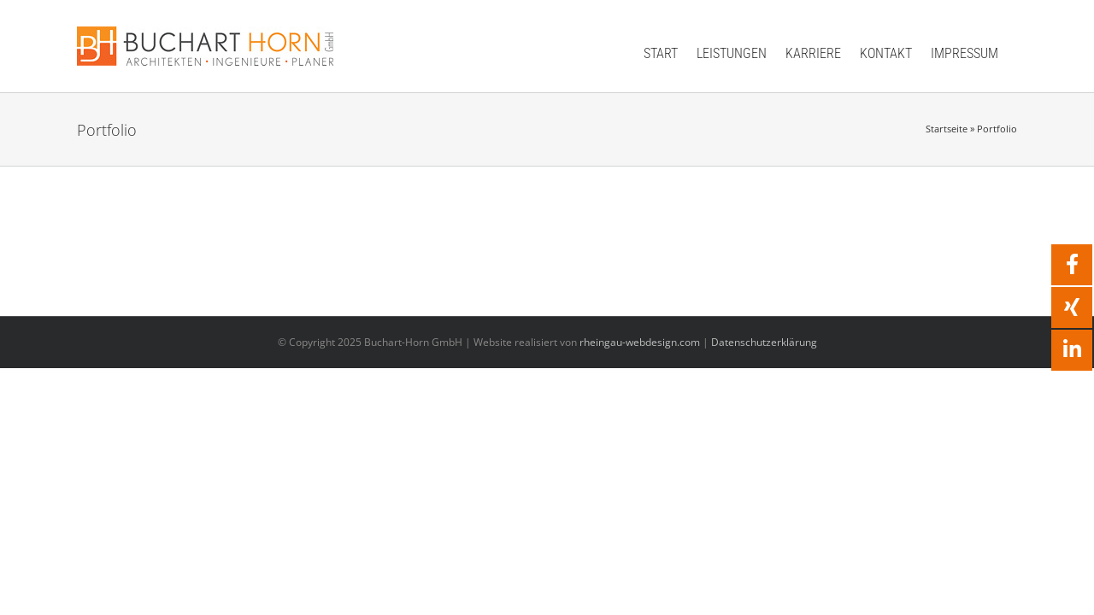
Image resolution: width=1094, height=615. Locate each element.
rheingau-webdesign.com (639, 342)
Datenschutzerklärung (764, 342)
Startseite (947, 128)
